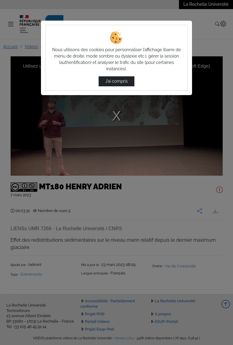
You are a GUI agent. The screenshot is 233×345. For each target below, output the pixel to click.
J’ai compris (116, 81)
